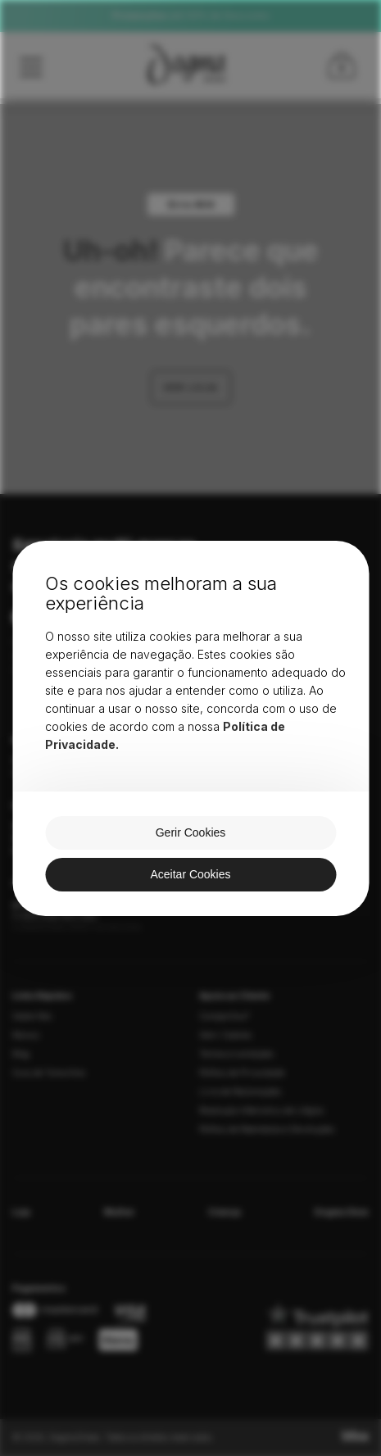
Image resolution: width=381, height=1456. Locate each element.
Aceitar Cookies (190, 874)
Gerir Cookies (191, 832)
